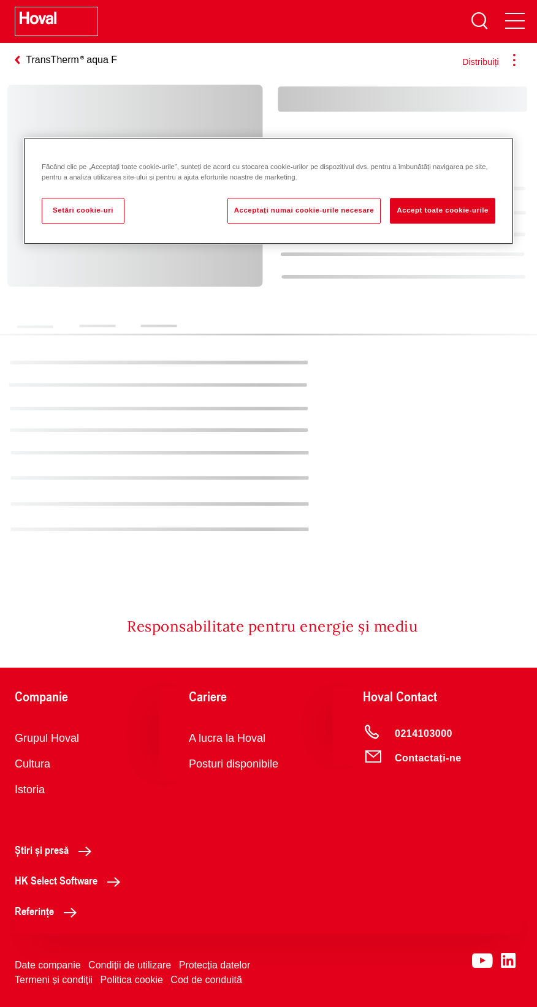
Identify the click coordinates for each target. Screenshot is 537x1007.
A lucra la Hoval (227, 738)
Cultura (32, 764)
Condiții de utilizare (129, 965)
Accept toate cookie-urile (443, 210)
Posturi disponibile (233, 764)
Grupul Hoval (47, 738)
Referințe (49, 911)
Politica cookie (132, 980)
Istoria (30, 789)
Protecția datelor (215, 965)
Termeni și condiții (54, 980)
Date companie (48, 965)
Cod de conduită (206, 980)
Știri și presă (56, 850)
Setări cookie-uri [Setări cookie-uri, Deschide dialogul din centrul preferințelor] (83, 210)
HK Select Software (71, 880)
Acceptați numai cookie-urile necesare (304, 210)
